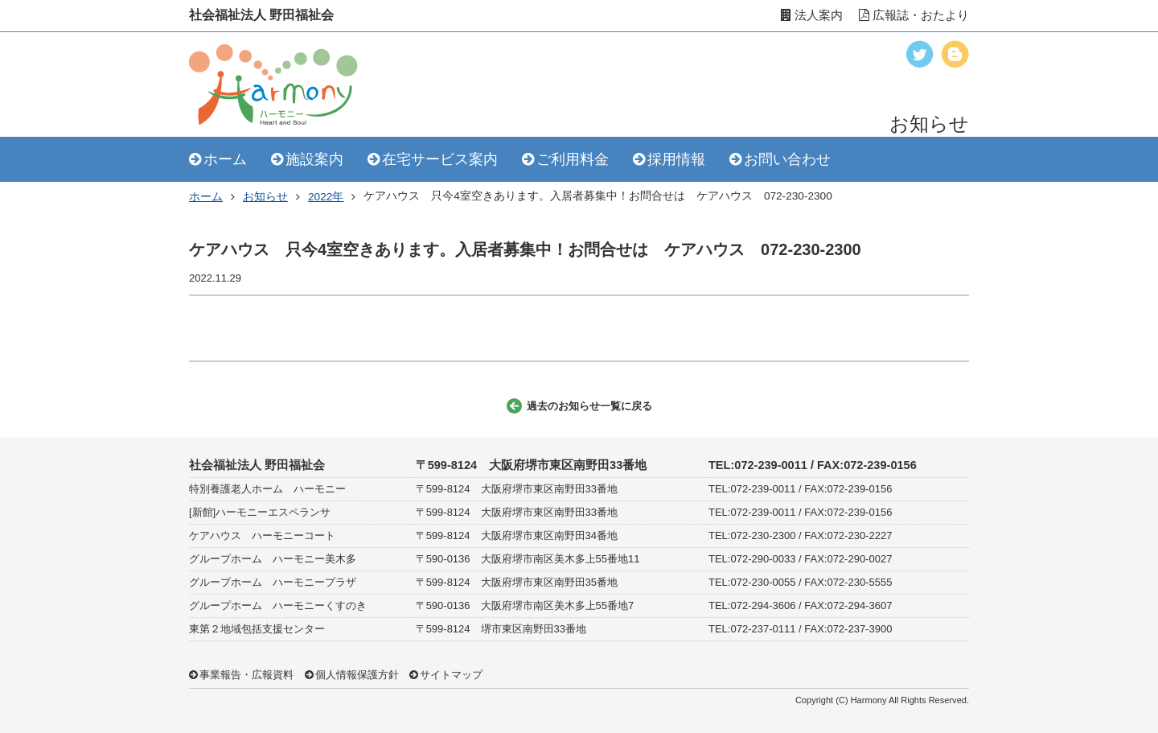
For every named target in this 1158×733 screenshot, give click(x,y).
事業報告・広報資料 (246, 675)
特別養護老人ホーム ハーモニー (267, 489)
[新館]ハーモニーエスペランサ (260, 512)
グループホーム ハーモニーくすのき (278, 605)
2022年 (325, 197)
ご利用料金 (572, 159)
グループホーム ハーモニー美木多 (272, 559)
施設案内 (314, 159)
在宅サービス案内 (440, 159)
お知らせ (265, 197)
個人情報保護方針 (357, 675)
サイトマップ (451, 675)
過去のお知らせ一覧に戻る (589, 406)
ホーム (225, 159)
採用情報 (676, 159)
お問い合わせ (787, 159)
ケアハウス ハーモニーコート (262, 535)
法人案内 (812, 15)
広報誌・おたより (914, 15)
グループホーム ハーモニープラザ (272, 582)
